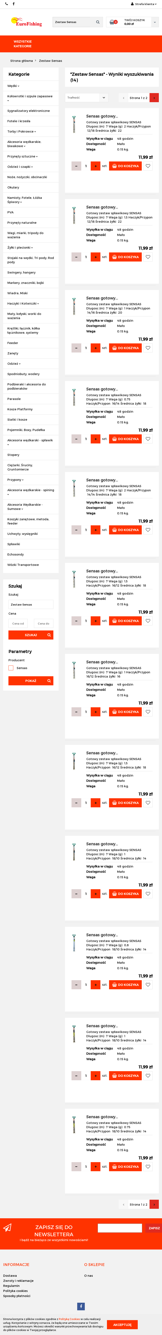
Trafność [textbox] (73, 97)
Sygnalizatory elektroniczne (28, 110)
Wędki (13, 86)
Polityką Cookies (69, 1318)
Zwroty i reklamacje (18, 1280)
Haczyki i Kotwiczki (23, 303)
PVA (10, 212)
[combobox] (87, 97)
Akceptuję (122, 1324)
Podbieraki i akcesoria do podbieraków (26, 386)
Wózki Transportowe (23, 565)
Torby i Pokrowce (21, 131)
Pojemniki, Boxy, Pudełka (26, 430)
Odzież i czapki (20, 166)
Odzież (14, 363)
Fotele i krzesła (18, 121)
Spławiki (13, 544)
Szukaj (31, 635)
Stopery (13, 455)
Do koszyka (125, 166)
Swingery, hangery (21, 272)
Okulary (13, 187)
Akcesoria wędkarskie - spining (30, 491)
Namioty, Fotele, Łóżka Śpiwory (24, 200)
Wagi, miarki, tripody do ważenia (25, 235)
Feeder (12, 343)
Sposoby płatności (16, 1296)
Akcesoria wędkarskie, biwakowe (24, 144)
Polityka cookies (15, 1291)
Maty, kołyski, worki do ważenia (24, 316)
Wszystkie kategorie (23, 44)
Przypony (15, 479)
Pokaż (30, 681)
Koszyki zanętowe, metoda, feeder (28, 521)
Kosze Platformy (19, 409)
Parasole (14, 399)
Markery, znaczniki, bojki (25, 283)
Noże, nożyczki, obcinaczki (27, 177)
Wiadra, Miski (17, 293)
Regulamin (11, 1286)
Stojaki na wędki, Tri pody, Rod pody (30, 260)
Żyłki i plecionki (20, 247)
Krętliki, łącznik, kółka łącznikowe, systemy (23, 330)
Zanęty (12, 353)
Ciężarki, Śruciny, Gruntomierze (20, 467)
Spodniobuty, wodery (23, 374)
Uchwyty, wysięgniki (22, 533)
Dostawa (10, 1275)
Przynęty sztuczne (22, 156)
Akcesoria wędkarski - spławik (30, 441)
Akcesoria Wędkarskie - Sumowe (25, 507)
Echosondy (15, 554)
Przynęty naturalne (21, 222)
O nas (88, 1275)
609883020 (6, 3)
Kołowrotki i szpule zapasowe (30, 97)
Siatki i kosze (17, 419)
